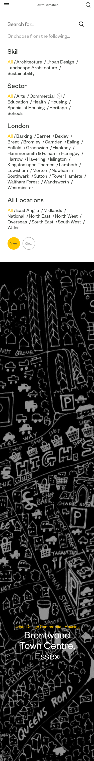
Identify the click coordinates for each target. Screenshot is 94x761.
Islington (58, 159)
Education (18, 101)
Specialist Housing (26, 107)
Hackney (62, 147)
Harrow (15, 159)
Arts (20, 96)
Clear (29, 243)
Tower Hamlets (67, 176)
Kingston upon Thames (31, 164)
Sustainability (21, 73)
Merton (40, 170)
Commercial (42, 96)
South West (69, 221)
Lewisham (18, 170)
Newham (61, 170)
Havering (36, 159)
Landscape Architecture (32, 67)
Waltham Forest (23, 181)
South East (42, 221)
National (16, 216)
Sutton (40, 176)
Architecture (29, 61)
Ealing (73, 141)
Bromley (31, 141)
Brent (13, 141)
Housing (58, 101)
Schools (16, 113)
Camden (53, 141)
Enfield (15, 147)
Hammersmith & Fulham (32, 153)
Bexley (61, 136)
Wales (14, 227)
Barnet (43, 136)
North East (39, 216)
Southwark (18, 176)
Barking (24, 136)
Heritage (58, 107)
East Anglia (27, 210)
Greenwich (37, 147)
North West (66, 216)
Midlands (53, 210)
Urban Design (60, 61)
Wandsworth (56, 181)
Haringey (70, 153)
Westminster (20, 187)
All (10, 61)
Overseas (17, 221)
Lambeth (68, 164)
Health (39, 101)
